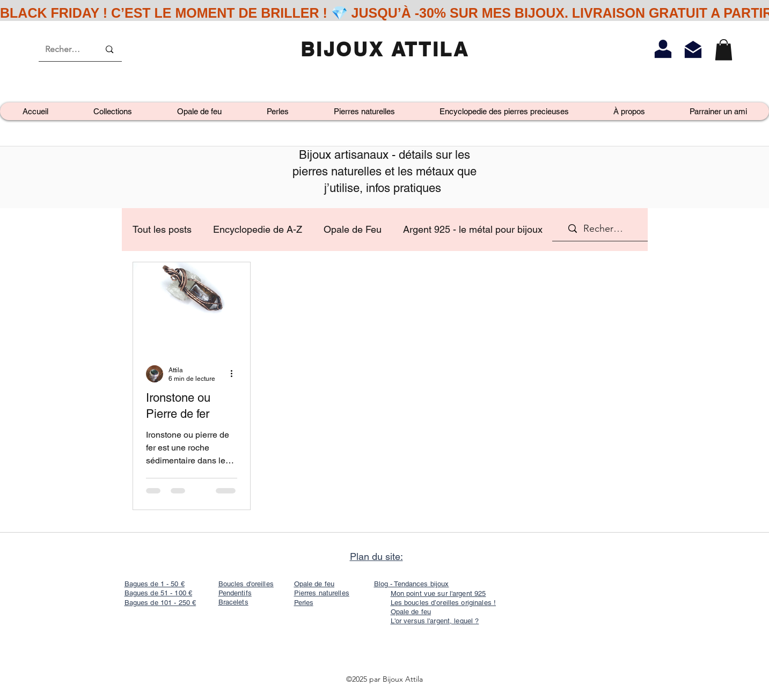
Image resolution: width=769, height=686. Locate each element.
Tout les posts (162, 229)
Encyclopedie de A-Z (257, 229)
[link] (724, 49)
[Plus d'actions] (235, 373)
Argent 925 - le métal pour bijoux (473, 229)
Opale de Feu (353, 229)
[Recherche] (64, 49)
